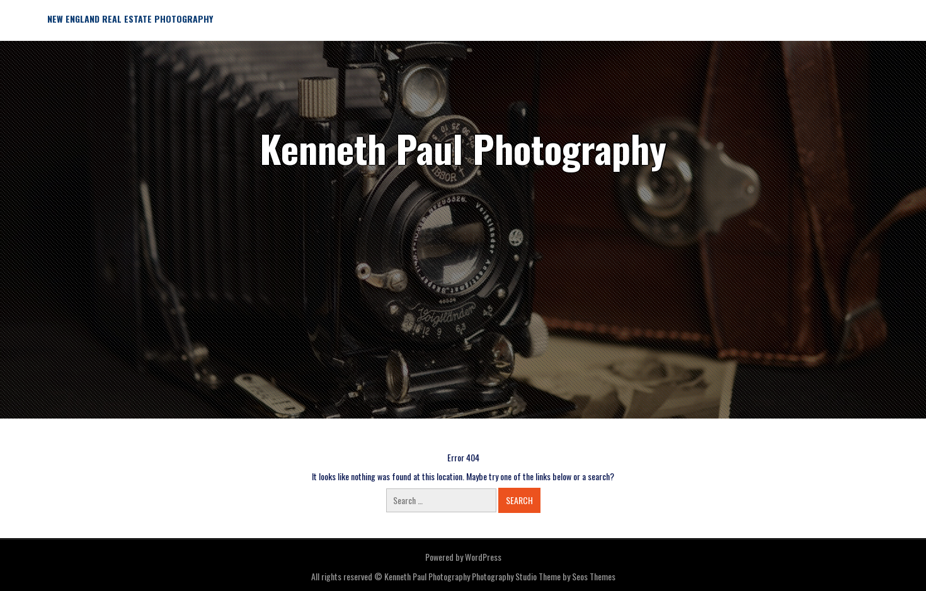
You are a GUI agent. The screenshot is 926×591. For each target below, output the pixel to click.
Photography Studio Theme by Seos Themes (543, 576)
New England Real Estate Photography (130, 18)
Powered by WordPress (463, 556)
